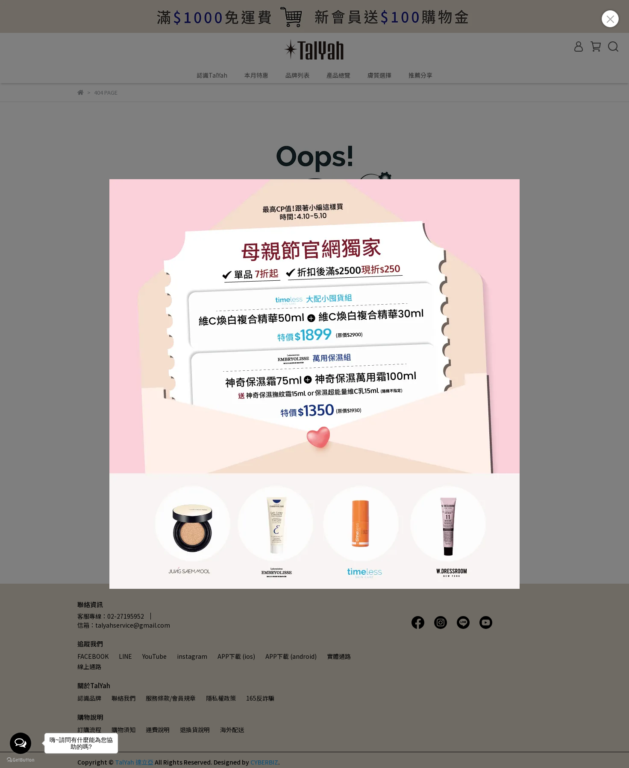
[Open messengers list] (20, 743)
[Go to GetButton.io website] (20, 759)
